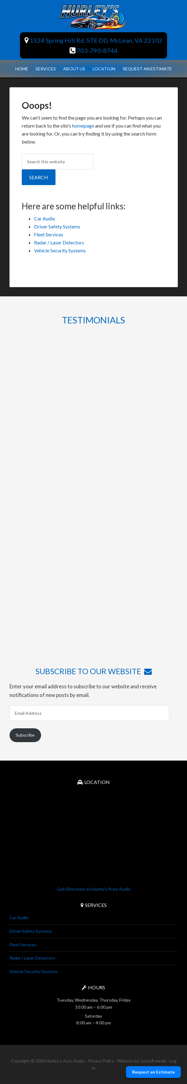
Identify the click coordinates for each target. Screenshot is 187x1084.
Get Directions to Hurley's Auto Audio (93, 889)
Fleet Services (48, 234)
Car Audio (44, 218)
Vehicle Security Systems (60, 250)
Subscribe (25, 735)
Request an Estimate (153, 1071)
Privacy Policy (101, 1060)
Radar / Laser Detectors (59, 242)
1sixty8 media (153, 1060)
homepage (83, 126)
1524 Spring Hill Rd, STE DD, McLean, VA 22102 (93, 40)
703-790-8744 (94, 50)
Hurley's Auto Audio (93, 17)
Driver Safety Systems (57, 226)
